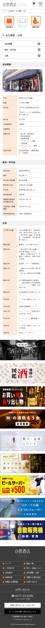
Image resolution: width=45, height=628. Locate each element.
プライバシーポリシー (22, 620)
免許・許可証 (10, 49)
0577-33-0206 (24, 595)
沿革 (6, 55)
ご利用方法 (9, 568)
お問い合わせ (31, 581)
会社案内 (11, 11)
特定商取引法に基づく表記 (22, 616)
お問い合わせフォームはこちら (22, 605)
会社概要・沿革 (32, 572)
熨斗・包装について (34, 568)
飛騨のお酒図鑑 (11, 581)
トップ (4, 11)
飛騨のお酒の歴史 (33, 577)
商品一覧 (30, 563)
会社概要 (8, 43)
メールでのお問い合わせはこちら (22, 611)
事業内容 (8, 577)
